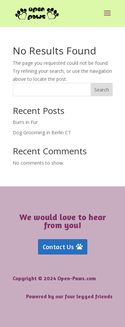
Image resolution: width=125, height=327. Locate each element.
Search (101, 90)
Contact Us (58, 246)
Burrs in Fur (25, 122)
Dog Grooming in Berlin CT (42, 132)
